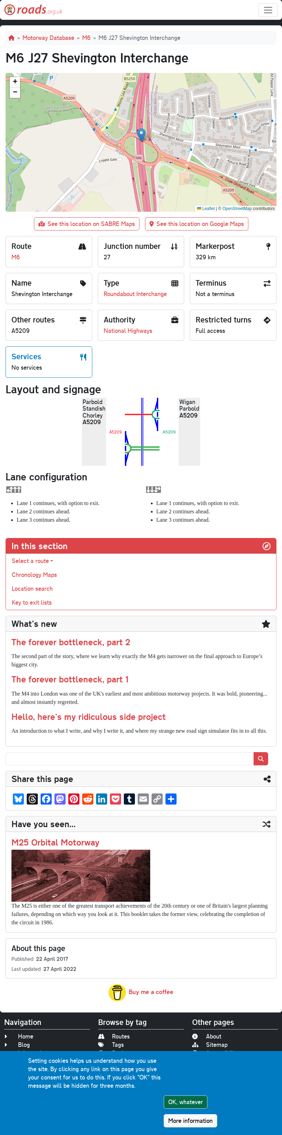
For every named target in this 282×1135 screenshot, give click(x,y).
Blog (17, 1045)
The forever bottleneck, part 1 (70, 679)
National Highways (128, 331)
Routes (114, 1036)
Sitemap (210, 1045)
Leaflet (206, 208)
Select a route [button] (30, 561)
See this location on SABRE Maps (87, 224)
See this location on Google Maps (196, 224)
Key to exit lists (32, 602)
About (206, 1036)
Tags (111, 1045)
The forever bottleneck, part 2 (70, 642)
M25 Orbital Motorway (55, 842)
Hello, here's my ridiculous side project (88, 716)
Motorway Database (48, 38)
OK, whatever (185, 1102)
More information (190, 1121)
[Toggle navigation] (268, 10)
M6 (86, 38)
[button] (141, 135)
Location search (32, 588)
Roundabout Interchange (135, 294)
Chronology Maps (34, 575)
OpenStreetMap (237, 208)
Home (18, 1036)
